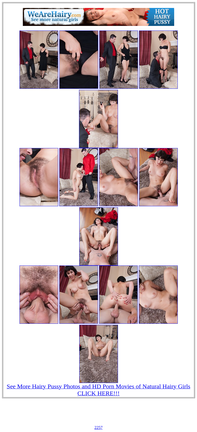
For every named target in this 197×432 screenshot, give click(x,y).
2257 (98, 427)
